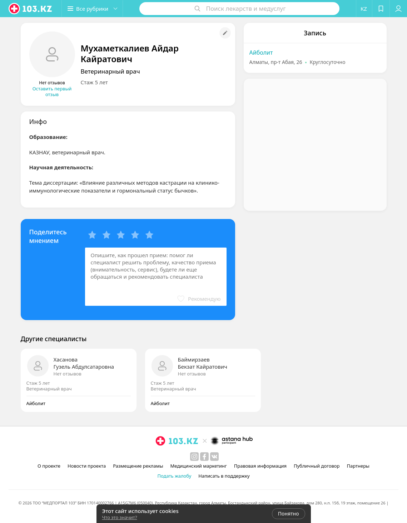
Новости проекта (87, 466)
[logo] (31, 8)
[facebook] (204, 456)
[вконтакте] (214, 456)
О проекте (49, 466)
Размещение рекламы (138, 466)
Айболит (261, 52)
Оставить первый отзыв (52, 91)
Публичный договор (316, 466)
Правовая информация (260, 466)
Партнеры (358, 466)
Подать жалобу (174, 476)
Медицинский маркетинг (198, 466)
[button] (92, 8)
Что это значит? (119, 517)
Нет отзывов (67, 373)
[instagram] (194, 456)
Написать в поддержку (223, 476)
